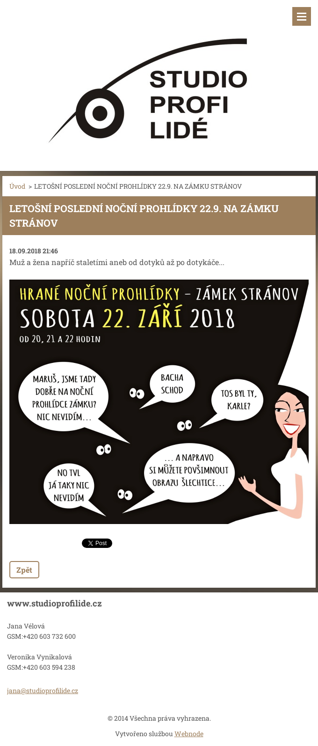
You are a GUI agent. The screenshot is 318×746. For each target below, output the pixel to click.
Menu (301, 16)
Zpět (24, 570)
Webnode (188, 733)
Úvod (17, 186)
